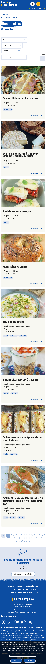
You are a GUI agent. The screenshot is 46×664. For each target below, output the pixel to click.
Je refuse (16, 660)
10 (23, 540)
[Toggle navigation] (44, 4)
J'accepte (29, 660)
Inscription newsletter (23, 574)
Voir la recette (36, 116)
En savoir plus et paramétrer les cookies (22, 656)
